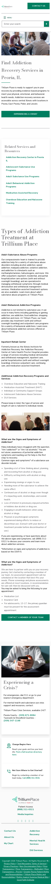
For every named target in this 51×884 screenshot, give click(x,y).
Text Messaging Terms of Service (31, 863)
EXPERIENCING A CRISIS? (25, 114)
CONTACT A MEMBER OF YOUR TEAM (25, 617)
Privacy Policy (10, 863)
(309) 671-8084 (27, 715)
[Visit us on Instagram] (32, 821)
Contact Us (10, 830)
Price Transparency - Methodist (29, 869)
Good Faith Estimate (25, 880)
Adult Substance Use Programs (22, 176)
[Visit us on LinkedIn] (25, 821)
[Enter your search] (25, 24)
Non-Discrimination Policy (31, 866)
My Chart (8, 843)
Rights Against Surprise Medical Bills (32, 877)
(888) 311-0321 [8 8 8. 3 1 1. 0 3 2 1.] (25, 809)
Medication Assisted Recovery (22, 192)
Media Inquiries (25, 814)
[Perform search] (46, 24)
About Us (9, 837)
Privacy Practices (11, 866)
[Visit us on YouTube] (29, 821)
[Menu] (5, 18)
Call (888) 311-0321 (31, 778)
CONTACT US (38, 6)
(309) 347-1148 (12, 720)
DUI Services (36, 850)
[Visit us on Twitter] (21, 821)
